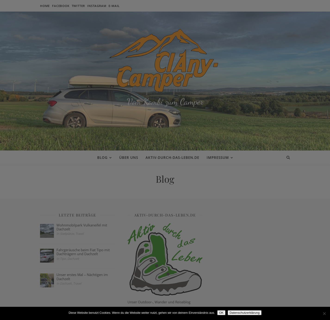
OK (221, 312)
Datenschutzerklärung (245, 312)
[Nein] (324, 313)
